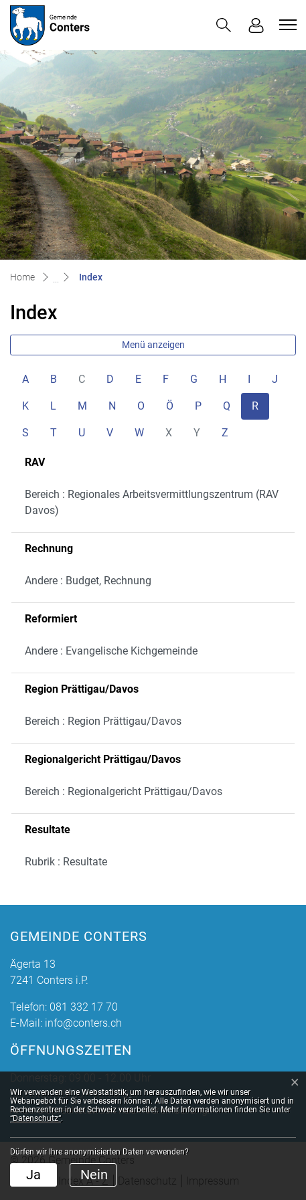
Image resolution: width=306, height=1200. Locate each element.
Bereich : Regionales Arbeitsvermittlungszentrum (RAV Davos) (152, 502)
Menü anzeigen (153, 344)
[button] (224, 25)
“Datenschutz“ (35, 1118)
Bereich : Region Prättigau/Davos (103, 721)
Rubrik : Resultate (66, 861)
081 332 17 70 (84, 1007)
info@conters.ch (83, 1023)
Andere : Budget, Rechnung (88, 580)
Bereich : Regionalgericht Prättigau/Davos (123, 791)
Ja (33, 1175)
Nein (94, 1175)
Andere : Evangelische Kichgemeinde (111, 651)
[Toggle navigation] (286, 24)
